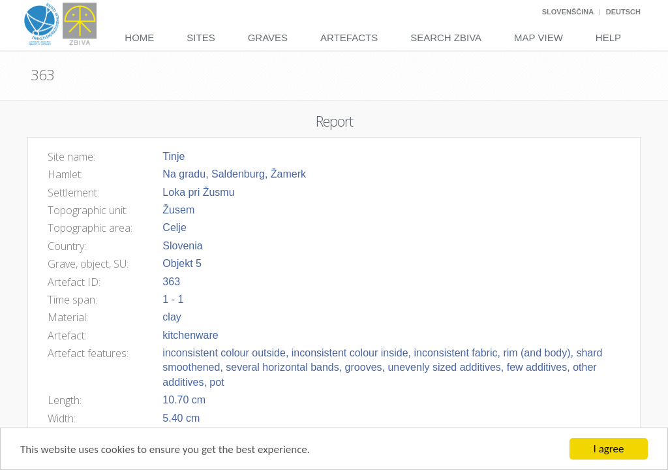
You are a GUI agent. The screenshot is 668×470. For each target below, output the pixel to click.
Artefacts (349, 37)
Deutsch (623, 12)
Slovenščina (568, 12)
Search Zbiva (445, 37)
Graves (268, 37)
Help (608, 37)
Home (139, 37)
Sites (201, 37)
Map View (538, 37)
